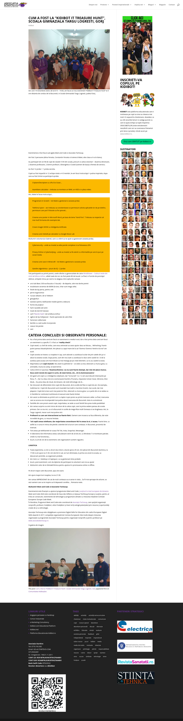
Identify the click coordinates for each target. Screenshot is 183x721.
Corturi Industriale (37, 619)
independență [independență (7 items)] (78, 638)
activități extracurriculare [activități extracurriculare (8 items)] (97, 615)
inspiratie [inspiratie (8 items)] (88, 638)
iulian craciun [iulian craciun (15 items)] (78, 641)
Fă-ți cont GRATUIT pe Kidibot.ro (137, 141)
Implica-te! (139, 5)
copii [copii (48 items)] (75, 623)
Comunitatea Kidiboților (37, 591)
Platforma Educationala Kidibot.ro (43, 633)
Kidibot (31, 25)
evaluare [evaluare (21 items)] (99, 630)
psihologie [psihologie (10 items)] (86, 649)
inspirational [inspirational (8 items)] (97, 638)
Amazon (105, 491)
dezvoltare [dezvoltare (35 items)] (94, 623)
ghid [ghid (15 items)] (97, 634)
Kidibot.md (34, 629)
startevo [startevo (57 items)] (102, 653)
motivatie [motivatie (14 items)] (90, 645)
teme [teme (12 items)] (104, 656)
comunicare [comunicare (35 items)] (102, 619)
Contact (172, 5)
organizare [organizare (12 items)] (77, 649)
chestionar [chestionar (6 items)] (77, 619)
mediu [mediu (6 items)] (99, 641)
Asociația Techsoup (80, 502)
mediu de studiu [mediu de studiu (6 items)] (79, 645)
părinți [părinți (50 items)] (94, 649)
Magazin (162, 5)
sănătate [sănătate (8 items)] (88, 656)
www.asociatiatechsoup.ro (38, 521)
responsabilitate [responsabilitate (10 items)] (104, 649)
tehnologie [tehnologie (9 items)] (97, 656)
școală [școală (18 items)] (83, 660)
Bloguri (151, 5)
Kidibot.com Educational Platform (43, 626)
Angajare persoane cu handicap (42, 615)
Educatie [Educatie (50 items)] (84, 630)
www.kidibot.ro (126, 134)
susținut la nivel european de (90, 491)
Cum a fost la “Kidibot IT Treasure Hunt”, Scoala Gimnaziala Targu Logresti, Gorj (66, 20)
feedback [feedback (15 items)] (91, 634)
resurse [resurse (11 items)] (76, 653)
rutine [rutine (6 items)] (83, 653)
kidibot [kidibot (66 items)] (93, 641)
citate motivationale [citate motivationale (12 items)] (89, 619)
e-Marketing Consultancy (39, 622)
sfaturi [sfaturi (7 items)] (89, 653)
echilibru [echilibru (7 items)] (76, 630)
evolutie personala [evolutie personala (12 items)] (80, 634)
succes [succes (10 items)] (81, 656)
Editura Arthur (39, 276)
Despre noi (93, 5)
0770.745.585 (37, 646)
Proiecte (103, 5)
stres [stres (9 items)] (75, 656)
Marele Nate (39, 314)
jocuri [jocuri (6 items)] (86, 641)
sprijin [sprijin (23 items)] (96, 653)
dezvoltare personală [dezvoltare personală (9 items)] (80, 626)
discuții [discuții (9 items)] (92, 626)
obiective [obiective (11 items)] (98, 645)
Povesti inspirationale (120, 5)
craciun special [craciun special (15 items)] (84, 623)
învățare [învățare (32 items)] (76, 660)
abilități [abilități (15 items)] (76, 615)
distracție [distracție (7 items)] (100, 626)
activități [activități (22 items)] (83, 615)
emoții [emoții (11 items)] (92, 630)
